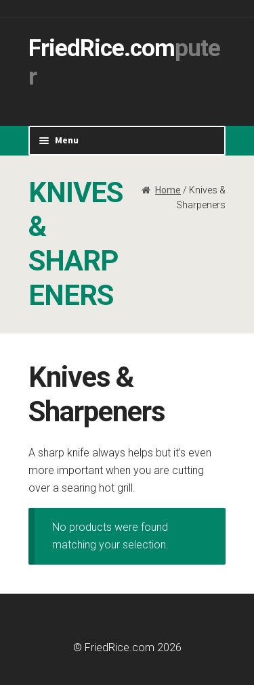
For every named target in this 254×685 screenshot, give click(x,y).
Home (168, 190)
